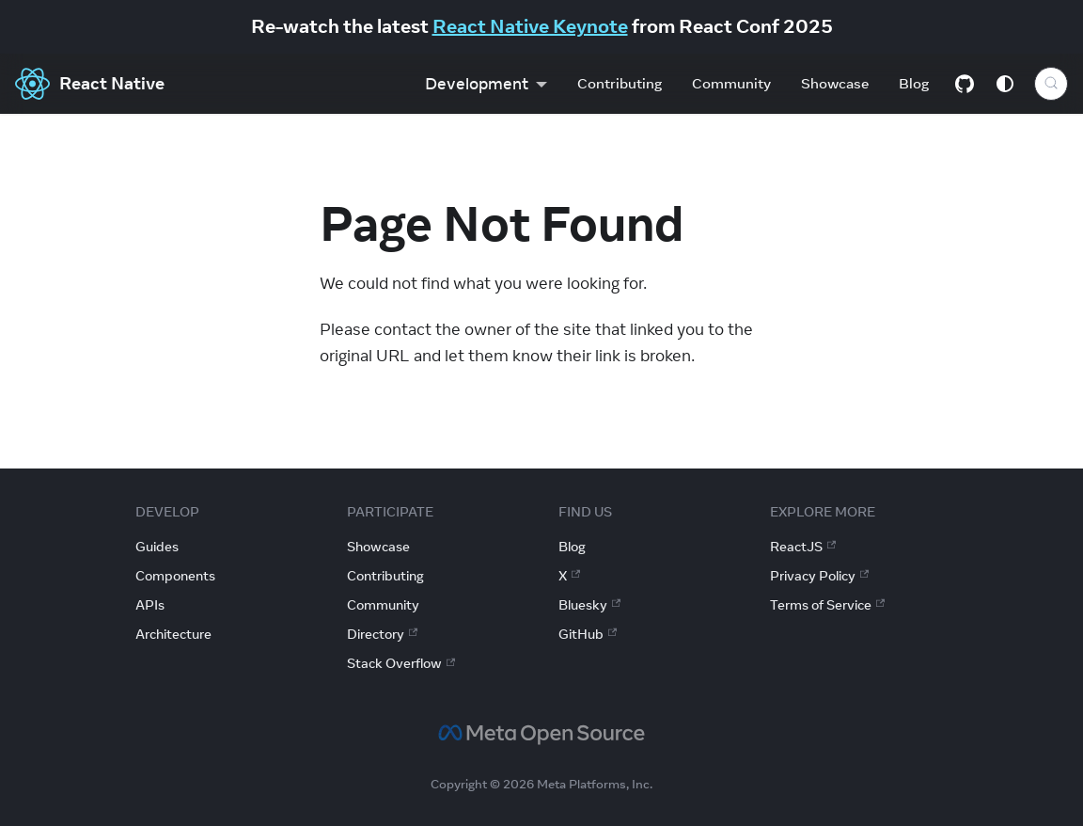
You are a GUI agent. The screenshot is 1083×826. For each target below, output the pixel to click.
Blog (914, 83)
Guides (157, 546)
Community (731, 83)
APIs (150, 604)
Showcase (835, 83)
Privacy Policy (819, 575)
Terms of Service (827, 604)
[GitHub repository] (964, 84)
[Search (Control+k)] (1051, 84)
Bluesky (589, 604)
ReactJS (803, 546)
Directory (382, 634)
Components (175, 575)
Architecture (173, 634)
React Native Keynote (530, 26)
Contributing (619, 83)
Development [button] (476, 83)
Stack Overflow (401, 663)
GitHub (587, 634)
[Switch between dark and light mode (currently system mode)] (1005, 84)
